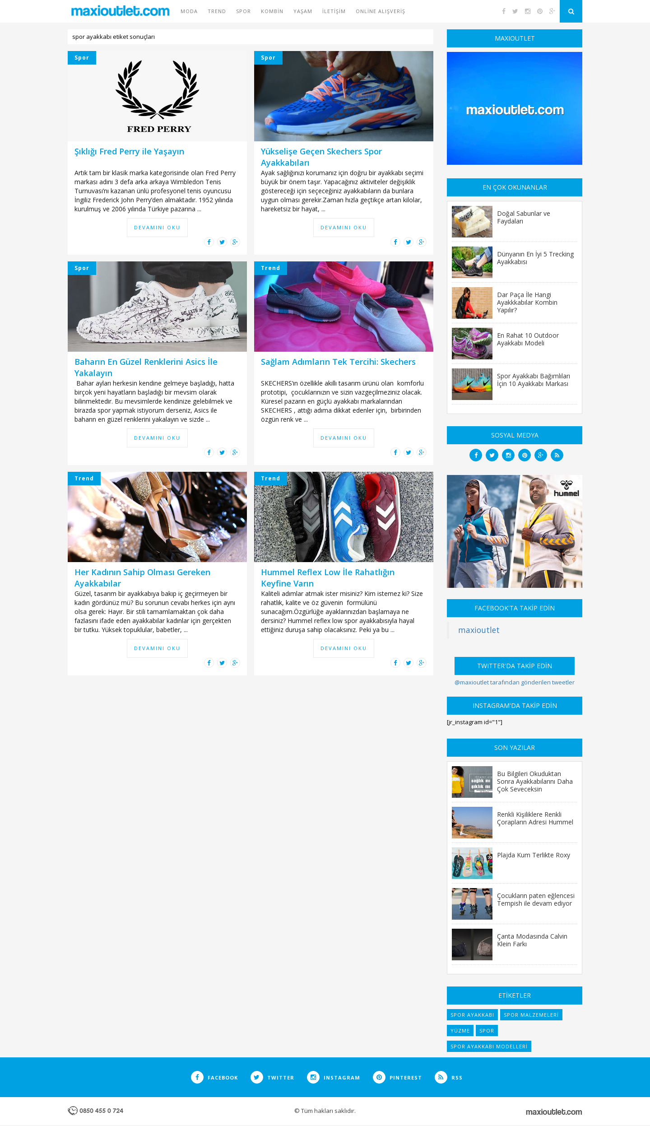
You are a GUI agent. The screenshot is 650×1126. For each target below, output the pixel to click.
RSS (449, 1077)
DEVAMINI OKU (157, 227)
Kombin (272, 11)
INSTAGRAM (333, 1077)
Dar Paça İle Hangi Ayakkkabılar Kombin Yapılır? (527, 302)
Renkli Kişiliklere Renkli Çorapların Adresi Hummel (535, 818)
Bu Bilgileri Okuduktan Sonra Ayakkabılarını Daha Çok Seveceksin (535, 781)
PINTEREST (397, 1077)
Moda (189, 11)
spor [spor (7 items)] (486, 1030)
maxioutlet (479, 629)
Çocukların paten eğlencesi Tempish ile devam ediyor (536, 899)
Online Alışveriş (380, 11)
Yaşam (302, 11)
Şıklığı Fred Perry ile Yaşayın (129, 151)
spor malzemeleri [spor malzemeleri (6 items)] (531, 1014)
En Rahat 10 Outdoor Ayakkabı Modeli (528, 339)
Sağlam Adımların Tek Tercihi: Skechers (338, 361)
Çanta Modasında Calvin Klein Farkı (532, 940)
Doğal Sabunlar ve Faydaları (523, 217)
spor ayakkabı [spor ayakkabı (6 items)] (472, 1014)
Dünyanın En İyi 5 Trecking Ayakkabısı (535, 257)
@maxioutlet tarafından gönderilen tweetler (515, 682)
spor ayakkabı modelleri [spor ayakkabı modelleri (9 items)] (489, 1046)
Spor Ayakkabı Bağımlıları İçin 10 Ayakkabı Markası (533, 379)
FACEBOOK (214, 1077)
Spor (243, 11)
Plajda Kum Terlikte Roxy (533, 855)
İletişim (334, 11)
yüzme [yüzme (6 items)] (460, 1030)
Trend (217, 11)
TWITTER (272, 1077)
